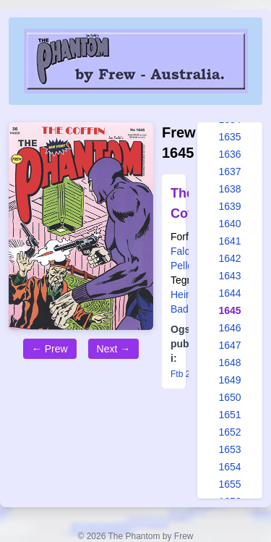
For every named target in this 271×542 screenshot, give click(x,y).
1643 (229, 275)
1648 (229, 362)
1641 (229, 241)
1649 (229, 380)
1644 (229, 293)
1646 (229, 328)
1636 (229, 154)
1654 (229, 467)
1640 (229, 223)
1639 (229, 206)
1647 (229, 345)
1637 (229, 171)
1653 (229, 449)
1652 (229, 432)
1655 (229, 484)
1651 (229, 414)
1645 (229, 310)
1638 (229, 189)
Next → (114, 349)
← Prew (50, 349)
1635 (229, 137)
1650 (229, 397)
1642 (229, 258)
